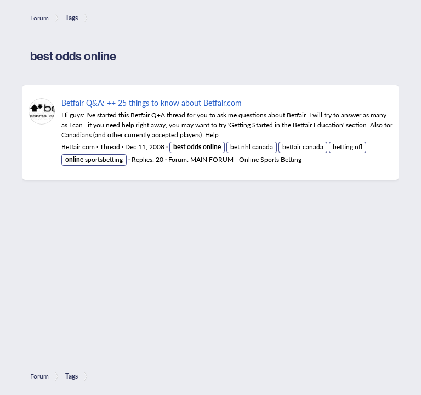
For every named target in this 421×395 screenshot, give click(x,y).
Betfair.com (78, 146)
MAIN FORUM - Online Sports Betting (245, 159)
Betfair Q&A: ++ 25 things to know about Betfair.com (151, 102)
